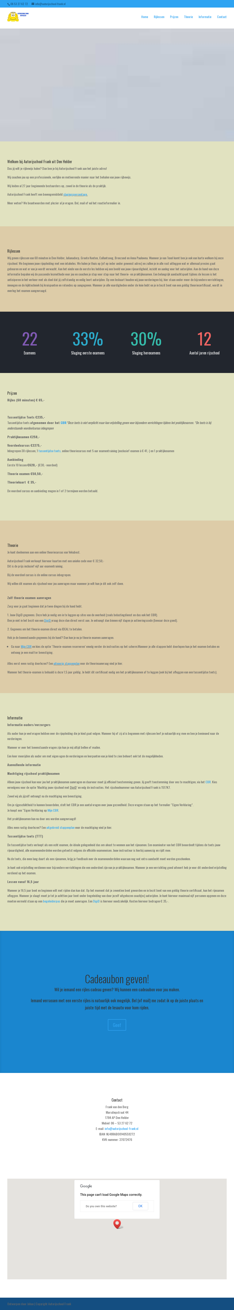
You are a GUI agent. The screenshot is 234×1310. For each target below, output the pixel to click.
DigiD (47, 620)
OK (140, 1206)
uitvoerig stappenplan (66, 663)
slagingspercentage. (75, 194)
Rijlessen (159, 16)
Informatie (205, 16)
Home (144, 16)
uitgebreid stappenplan (60, 827)
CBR (63, 422)
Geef (117, 1024)
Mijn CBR (26, 646)
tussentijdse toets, (50, 450)
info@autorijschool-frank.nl (121, 1128)
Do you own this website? (101, 1206)
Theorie (188, 16)
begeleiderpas (51, 901)
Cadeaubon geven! (117, 978)
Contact (222, 16)
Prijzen (174, 16)
